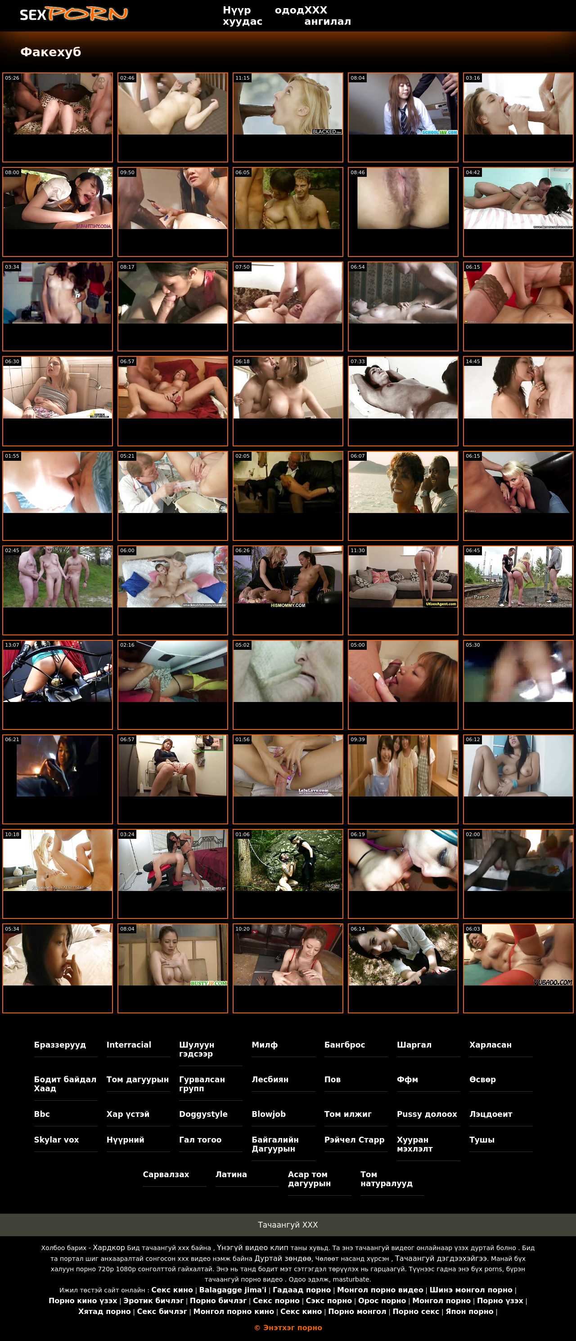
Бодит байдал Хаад (65, 1084)
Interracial (129, 1044)
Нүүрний (125, 1139)
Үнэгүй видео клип (252, 1247)
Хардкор (109, 1247)
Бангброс (344, 1044)
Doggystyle (203, 1114)
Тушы (482, 1139)
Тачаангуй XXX (288, 1224)
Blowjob (269, 1114)
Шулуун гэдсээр (196, 1049)
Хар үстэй (128, 1114)
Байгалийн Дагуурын (275, 1144)
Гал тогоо (200, 1139)
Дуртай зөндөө (283, 1258)
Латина (232, 1174)
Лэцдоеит (491, 1114)
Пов (332, 1079)
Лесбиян (270, 1079)
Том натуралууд (386, 1179)
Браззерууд (60, 1044)
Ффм (407, 1079)
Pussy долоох (427, 1114)
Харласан (490, 1044)
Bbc (42, 1114)
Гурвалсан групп (202, 1084)
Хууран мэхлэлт (415, 1144)
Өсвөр (482, 1079)
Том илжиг (348, 1114)
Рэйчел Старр (354, 1139)
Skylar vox (56, 1139)
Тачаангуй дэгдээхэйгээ (441, 1258)
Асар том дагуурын (309, 1179)
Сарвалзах (166, 1174)
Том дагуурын (138, 1079)
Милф (265, 1044)
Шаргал (414, 1044)
